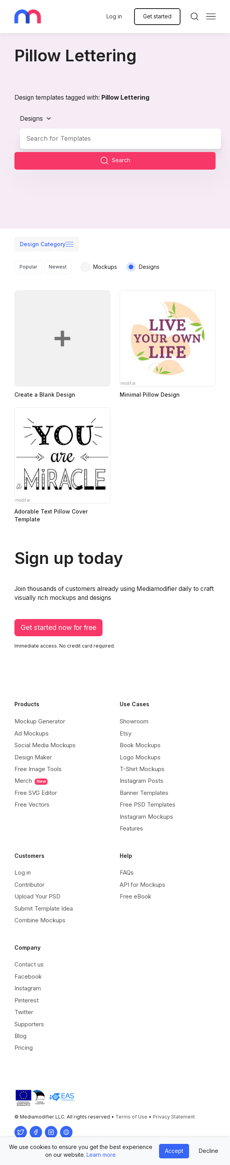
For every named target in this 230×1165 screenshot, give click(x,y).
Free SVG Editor (35, 792)
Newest (58, 267)
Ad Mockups (31, 733)
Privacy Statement (174, 1117)
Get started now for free (58, 627)
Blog (20, 1036)
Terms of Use (131, 1117)
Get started (157, 16)
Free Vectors (32, 804)
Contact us (29, 964)
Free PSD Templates (147, 804)
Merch (31, 781)
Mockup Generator (39, 721)
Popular (28, 267)
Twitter (23, 1012)
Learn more (101, 1154)
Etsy (125, 733)
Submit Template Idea (43, 908)
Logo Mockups (140, 757)
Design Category (42, 244)
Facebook (28, 976)
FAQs (127, 872)
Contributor (29, 884)
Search (115, 160)
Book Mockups (140, 745)
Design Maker (33, 757)
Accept (174, 1150)
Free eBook (135, 896)
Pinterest (26, 1000)
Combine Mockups (39, 920)
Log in (114, 16)
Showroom (134, 721)
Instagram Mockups (146, 816)
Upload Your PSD (37, 896)
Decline (208, 1150)
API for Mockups (142, 884)
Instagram (27, 988)
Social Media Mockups (45, 745)
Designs (31, 118)
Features (131, 828)
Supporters (29, 1024)
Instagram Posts (141, 780)
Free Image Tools (38, 769)
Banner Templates (144, 792)
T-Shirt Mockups (142, 769)
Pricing (23, 1047)
